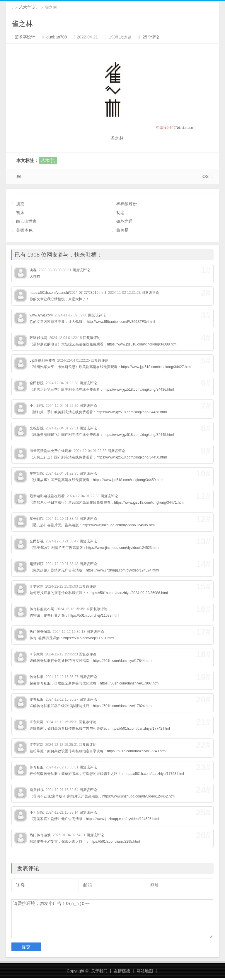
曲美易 (122, 230)
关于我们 (99, 971)
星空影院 (37, 473)
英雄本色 (24, 230)
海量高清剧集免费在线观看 (51, 451)
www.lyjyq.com (41, 315)
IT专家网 (36, 586)
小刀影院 (37, 812)
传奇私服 (37, 677)
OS (205, 176)
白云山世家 (26, 221)
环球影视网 (38, 338)
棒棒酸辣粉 (126, 203)
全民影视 (37, 541)
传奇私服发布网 (42, 609)
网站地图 (145, 971)
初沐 (20, 212)
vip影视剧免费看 (42, 360)
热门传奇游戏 (40, 632)
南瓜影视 (37, 790)
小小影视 (37, 406)
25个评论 (151, 37)
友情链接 (122, 971)
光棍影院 (37, 428)
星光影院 (37, 519)
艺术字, (48, 160)
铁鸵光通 (124, 221)
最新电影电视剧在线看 (47, 496)
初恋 (120, 212)
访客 (33, 270)
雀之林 (22, 24)
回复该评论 (81, 270)
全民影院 (37, 383)
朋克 (20, 203)
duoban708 (56, 37)
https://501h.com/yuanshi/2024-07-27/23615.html (68, 293)
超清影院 (37, 564)
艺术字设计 (29, 7)
